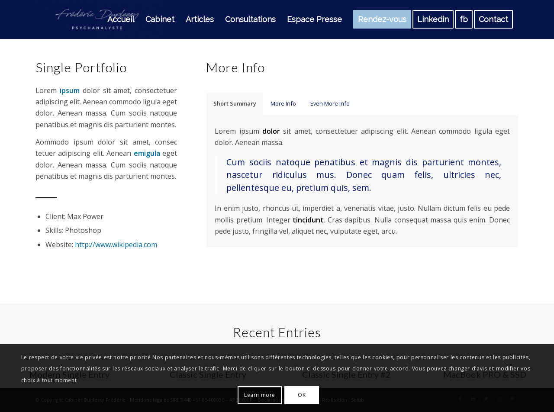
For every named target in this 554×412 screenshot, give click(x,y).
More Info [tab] (283, 103)
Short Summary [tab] (234, 103)
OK (302, 395)
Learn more (259, 395)
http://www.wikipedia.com (116, 244)
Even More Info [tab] (330, 103)
